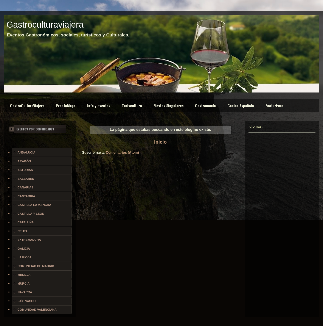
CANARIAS (25, 187)
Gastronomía (205, 105)
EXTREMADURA (29, 239)
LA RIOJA (24, 257)
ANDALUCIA (26, 152)
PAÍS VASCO (26, 301)
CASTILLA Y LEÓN (30, 213)
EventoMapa (66, 105)
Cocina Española (240, 105)
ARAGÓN (24, 161)
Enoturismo (275, 105)
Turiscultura (132, 105)
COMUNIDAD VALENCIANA (37, 309)
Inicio (160, 142)
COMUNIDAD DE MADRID (35, 266)
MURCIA (23, 283)
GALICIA (23, 248)
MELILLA (24, 274)
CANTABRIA (26, 196)
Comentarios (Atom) (122, 152)
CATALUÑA (25, 222)
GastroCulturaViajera (27, 105)
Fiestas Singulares (168, 105)
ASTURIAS (25, 170)
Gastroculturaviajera (45, 24)
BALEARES (25, 178)
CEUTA (22, 231)
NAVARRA (24, 292)
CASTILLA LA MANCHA (34, 205)
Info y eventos (98, 105)
